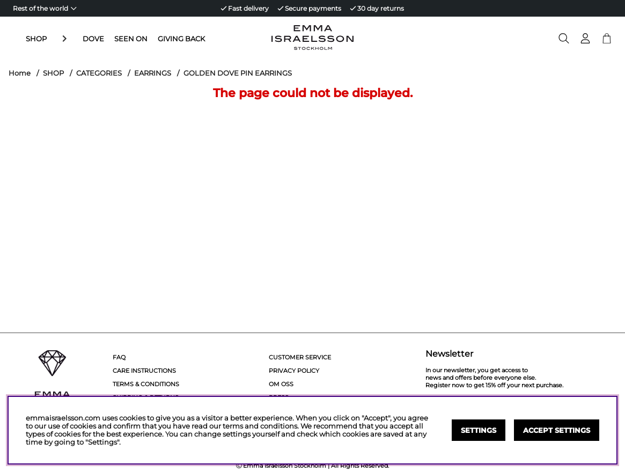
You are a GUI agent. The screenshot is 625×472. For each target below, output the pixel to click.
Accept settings (556, 430)
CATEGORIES (99, 73)
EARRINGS (152, 73)
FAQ (119, 357)
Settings (478, 430)
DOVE (69, 38)
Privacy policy (294, 370)
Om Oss (281, 384)
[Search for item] (563, 38)
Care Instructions (144, 370)
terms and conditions (260, 426)
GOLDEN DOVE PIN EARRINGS (237, 73)
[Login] (585, 38)
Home (20, 73)
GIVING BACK (157, 38)
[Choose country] (45, 8)
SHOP (36, 38)
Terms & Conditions (146, 384)
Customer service (300, 357)
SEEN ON (106, 38)
